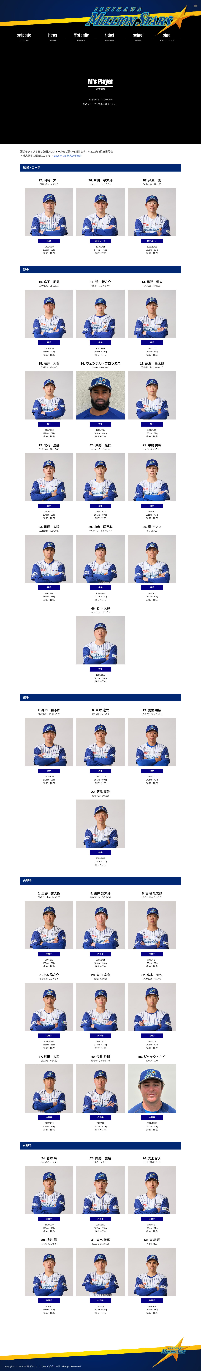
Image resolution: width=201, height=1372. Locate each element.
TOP (7, 1333)
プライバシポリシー (34, 1339)
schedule (24, 37)
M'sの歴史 (173, 1333)
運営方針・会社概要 (152, 1333)
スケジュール (22, 1333)
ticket (109, 37)
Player (52, 37)
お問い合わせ (11, 1339)
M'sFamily (81, 37)
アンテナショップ (127, 1333)
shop (166, 37)
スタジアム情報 (63, 1333)
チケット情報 (42, 1333)
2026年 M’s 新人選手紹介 (68, 156)
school (138, 37)
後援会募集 (82, 1333)
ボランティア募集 (103, 1333)
